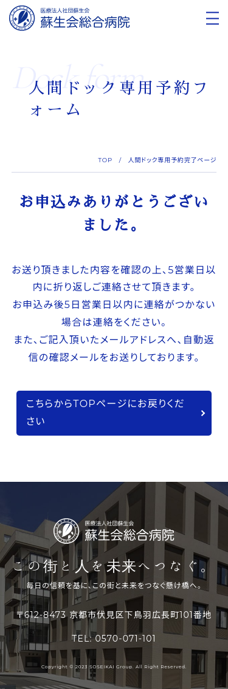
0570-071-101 (125, 638)
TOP (105, 160)
